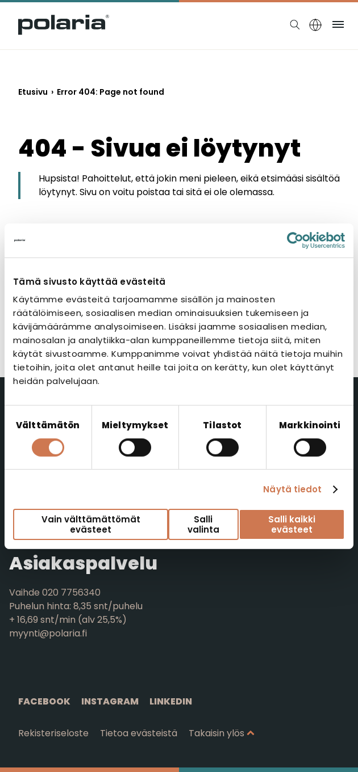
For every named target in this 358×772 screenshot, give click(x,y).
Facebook (44, 701)
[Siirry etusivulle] (63, 32)
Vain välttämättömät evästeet (90, 524)
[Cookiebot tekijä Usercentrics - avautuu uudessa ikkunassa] (295, 239)
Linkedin (170, 701)
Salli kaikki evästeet (291, 524)
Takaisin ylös (216, 733)
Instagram (110, 701)
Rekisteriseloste (53, 733)
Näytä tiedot (292, 489)
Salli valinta (203, 524)
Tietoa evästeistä (138, 733)
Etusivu (33, 92)
